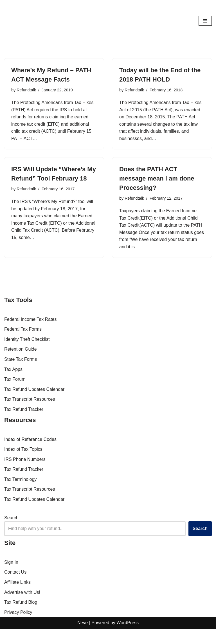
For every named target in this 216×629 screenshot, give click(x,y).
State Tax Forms (20, 359)
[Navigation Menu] (205, 21)
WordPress (127, 623)
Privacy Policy (18, 612)
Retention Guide (20, 349)
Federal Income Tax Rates (30, 319)
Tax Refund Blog (20, 602)
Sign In (11, 562)
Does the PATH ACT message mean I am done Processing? (156, 178)
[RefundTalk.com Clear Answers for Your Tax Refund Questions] (21, 21)
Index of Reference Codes (30, 439)
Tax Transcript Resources (29, 399)
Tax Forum (15, 379)
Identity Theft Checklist (27, 339)
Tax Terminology (20, 479)
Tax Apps (13, 369)
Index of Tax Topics (23, 449)
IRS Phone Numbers (25, 459)
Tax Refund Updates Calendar (34, 389)
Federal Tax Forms (23, 329)
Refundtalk (26, 90)
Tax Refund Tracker (23, 409)
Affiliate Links (17, 582)
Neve (82, 623)
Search (11, 518)
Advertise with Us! (22, 592)
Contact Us (15, 572)
